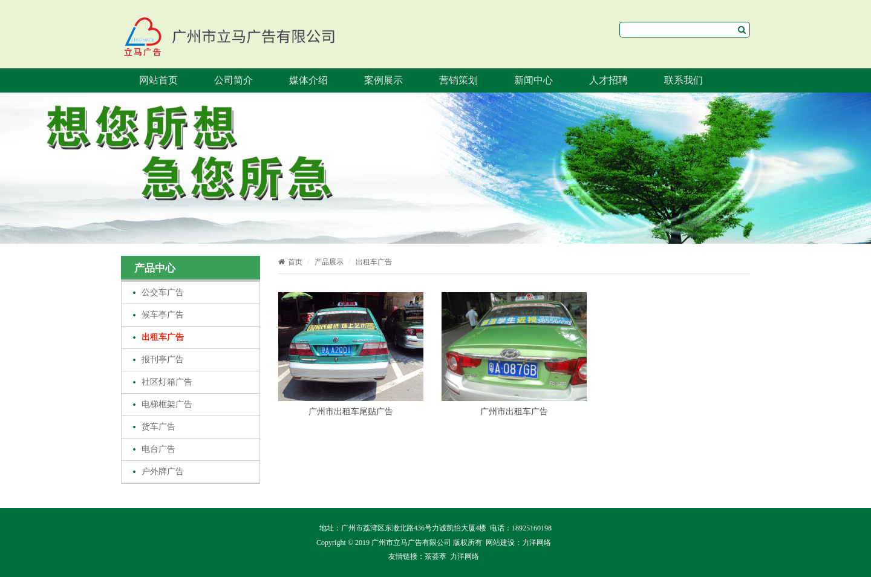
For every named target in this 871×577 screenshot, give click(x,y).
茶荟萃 (435, 556)
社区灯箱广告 (167, 381)
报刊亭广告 (163, 359)
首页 (290, 262)
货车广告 (158, 426)
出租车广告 (163, 337)
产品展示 (329, 262)
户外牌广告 (163, 471)
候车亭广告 (163, 314)
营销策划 (458, 80)
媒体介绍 (308, 80)
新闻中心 (533, 80)
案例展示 (383, 80)
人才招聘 (608, 80)
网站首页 (158, 80)
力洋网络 (536, 542)
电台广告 (158, 449)
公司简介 (233, 80)
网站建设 (500, 542)
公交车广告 (163, 292)
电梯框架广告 (167, 404)
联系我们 (683, 80)
